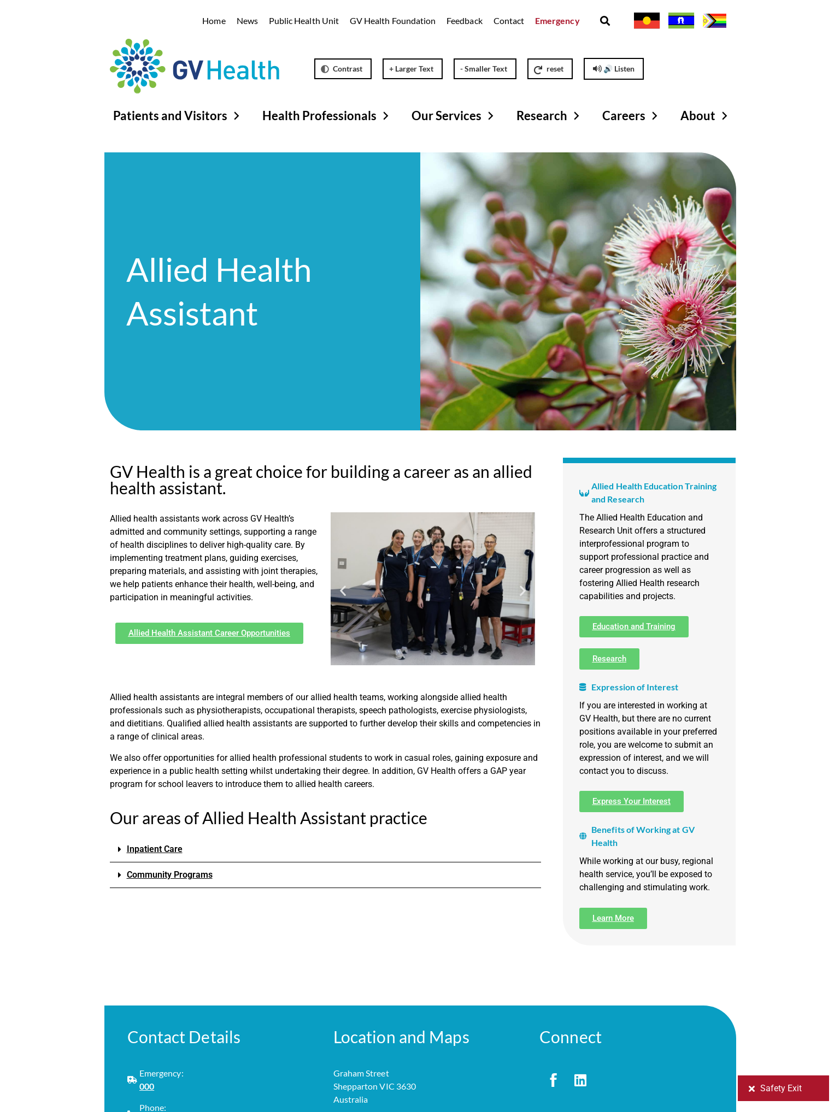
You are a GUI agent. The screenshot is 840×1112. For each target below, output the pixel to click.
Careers (631, 115)
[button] (605, 21)
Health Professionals (327, 115)
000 (146, 1086)
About (705, 115)
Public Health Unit (304, 20)
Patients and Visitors (178, 115)
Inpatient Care (155, 849)
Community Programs (170, 875)
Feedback (464, 20)
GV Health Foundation (393, 20)
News (247, 20)
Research (549, 115)
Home (213, 20)
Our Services (454, 115)
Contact (509, 20)
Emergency (557, 20)
